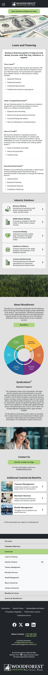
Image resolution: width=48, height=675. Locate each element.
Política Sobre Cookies (32, 612)
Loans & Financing (11, 557)
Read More (24, 325)
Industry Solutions (24, 562)
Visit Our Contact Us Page (24, 462)
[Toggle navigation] (6, 4)
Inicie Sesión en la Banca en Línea (24, 11)
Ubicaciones (5, 608)
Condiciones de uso (24, 615)
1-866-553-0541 (31, 636)
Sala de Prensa (18, 608)
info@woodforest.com (24, 469)
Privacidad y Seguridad (13, 612)
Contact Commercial (12, 588)
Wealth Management (12, 578)
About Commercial (11, 583)
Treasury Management (12, 567)
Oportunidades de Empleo (35, 608)
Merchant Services (11, 572)
